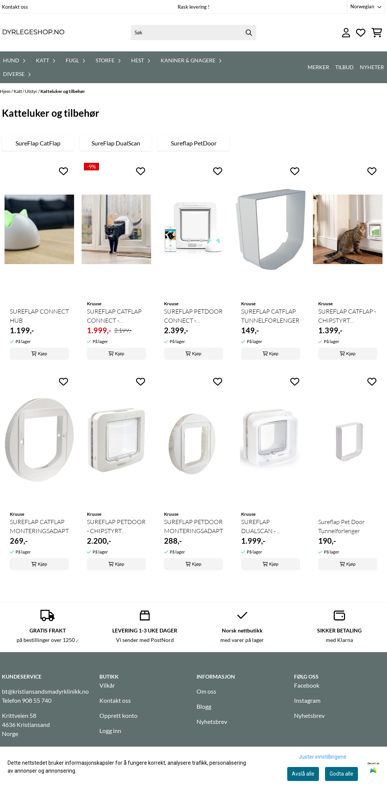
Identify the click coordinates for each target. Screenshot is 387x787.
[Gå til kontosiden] (346, 32)
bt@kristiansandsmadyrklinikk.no (45, 691)
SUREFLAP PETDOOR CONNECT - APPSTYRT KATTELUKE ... (193, 316)
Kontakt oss (15, 7)
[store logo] (33, 32)
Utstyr (31, 91)
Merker (318, 67)
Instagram (307, 700)
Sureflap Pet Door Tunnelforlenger (341, 526)
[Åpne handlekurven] (376, 32)
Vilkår (107, 685)
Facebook (306, 685)
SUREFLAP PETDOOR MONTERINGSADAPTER (193, 526)
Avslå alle (303, 774)
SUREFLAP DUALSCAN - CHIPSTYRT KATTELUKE (258, 526)
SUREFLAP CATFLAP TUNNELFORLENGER (270, 316)
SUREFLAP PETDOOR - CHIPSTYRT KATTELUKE (116, 526)
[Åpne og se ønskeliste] (360, 32)
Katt (18, 91)
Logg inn (110, 730)
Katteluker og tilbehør (62, 91)
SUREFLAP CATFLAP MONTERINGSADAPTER (39, 526)
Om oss (206, 691)
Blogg (204, 706)
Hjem (5, 91)
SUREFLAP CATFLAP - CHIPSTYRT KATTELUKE (347, 316)
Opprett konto (118, 715)
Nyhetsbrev (212, 721)
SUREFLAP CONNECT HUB (39, 316)
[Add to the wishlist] (63, 171)
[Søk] (194, 32)
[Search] (248, 32)
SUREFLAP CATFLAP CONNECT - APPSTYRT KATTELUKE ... (114, 316)
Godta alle (341, 774)
